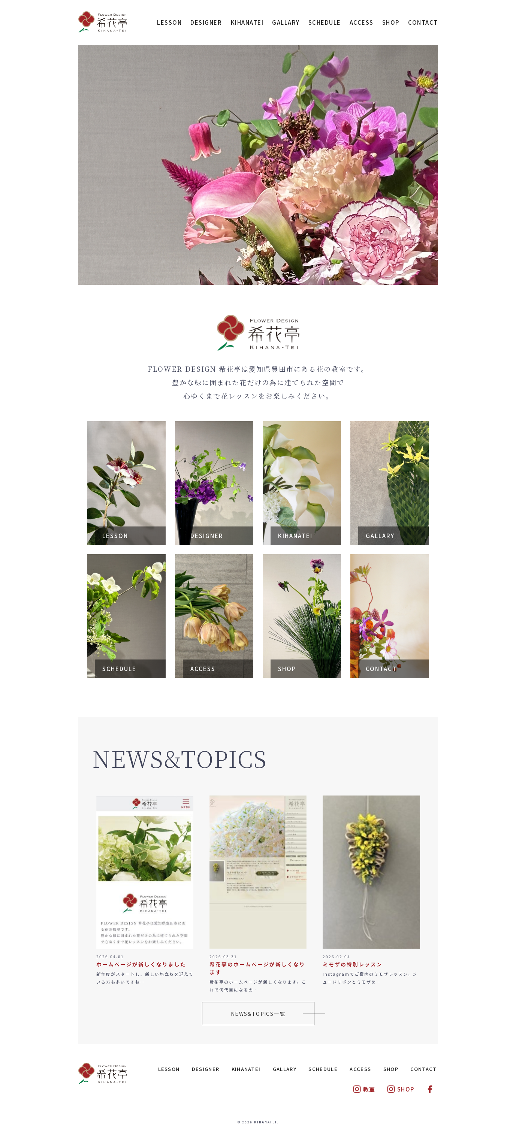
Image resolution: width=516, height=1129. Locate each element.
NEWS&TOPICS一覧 (258, 1013)
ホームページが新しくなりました (141, 964)
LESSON (169, 22)
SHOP (390, 22)
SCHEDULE (324, 22)
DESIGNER (206, 22)
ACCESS (362, 22)
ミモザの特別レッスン (353, 964)
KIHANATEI (247, 22)
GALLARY (286, 22)
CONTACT (423, 22)
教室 (364, 1089)
